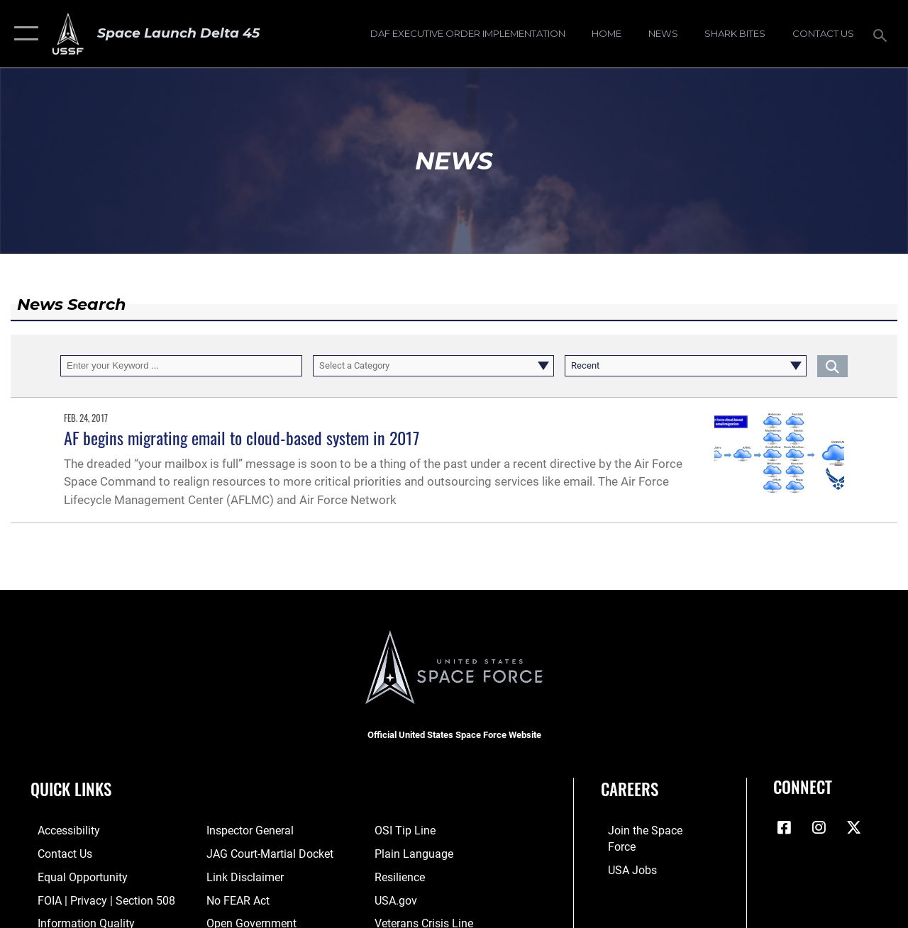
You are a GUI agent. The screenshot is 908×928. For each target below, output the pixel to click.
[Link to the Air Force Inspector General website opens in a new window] (245, 830)
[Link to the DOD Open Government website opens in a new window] (246, 921)
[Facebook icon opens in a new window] (783, 827)
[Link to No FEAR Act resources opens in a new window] (234, 898)
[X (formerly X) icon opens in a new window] (853, 827)
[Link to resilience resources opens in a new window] (401, 875)
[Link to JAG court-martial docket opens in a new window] (265, 852)
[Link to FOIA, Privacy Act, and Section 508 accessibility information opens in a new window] (95, 898)
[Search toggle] (882, 33)
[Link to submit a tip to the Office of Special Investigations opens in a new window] (405, 830)
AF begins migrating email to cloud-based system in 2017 (241, 437)
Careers (629, 789)
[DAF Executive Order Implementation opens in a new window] (467, 34)
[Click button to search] (832, 365)
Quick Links (71, 789)
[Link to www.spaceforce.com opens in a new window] (651, 830)
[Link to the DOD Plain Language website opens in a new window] (412, 852)
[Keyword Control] (181, 365)
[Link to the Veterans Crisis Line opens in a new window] (424, 921)
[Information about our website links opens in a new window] (240, 875)
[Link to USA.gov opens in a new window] (397, 898)
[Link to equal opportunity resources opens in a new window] (73, 875)
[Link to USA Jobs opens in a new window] (624, 852)
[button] (23, 33)
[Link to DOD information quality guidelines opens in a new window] (76, 921)
